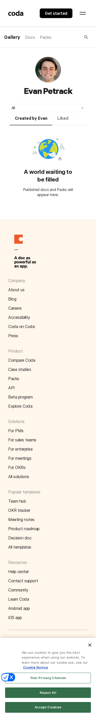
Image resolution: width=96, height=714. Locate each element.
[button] (70, 37)
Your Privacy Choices (48, 679)
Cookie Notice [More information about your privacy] (35, 669)
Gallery (12, 37)
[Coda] (16, 13)
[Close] (89, 646)
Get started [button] (56, 13)
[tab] (31, 120)
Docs (30, 37)
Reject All (48, 694)
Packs (45, 37)
